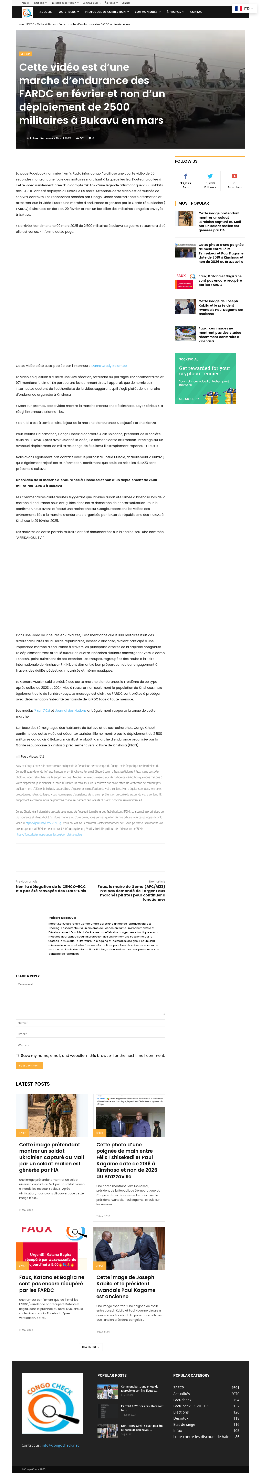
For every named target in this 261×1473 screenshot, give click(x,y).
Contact (126, 2)
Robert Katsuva (41, 138)
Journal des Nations (71, 710)
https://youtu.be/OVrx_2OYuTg (43, 823)
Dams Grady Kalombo (109, 365)
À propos (111, 2)
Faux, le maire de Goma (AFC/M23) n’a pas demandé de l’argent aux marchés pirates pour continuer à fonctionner (131, 893)
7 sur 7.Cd (41, 710)
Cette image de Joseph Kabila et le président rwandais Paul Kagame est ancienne (125, 1287)
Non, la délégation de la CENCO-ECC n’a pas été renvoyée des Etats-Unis (51, 888)
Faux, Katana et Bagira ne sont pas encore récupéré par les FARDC (51, 1283)
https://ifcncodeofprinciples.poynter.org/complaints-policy (49, 834)
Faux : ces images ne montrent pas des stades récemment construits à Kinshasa (220, 334)
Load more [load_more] (90, 1347)
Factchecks (40, 2)
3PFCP (30, 24)
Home (20, 24)
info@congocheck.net (60, 1445)
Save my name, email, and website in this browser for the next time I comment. (93, 1055)
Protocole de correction (65, 2)
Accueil (25, 2)
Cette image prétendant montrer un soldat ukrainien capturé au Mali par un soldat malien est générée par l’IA (51, 1157)
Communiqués (92, 2)
